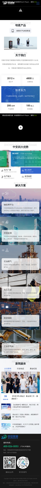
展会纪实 (33, 369)
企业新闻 (7, 369)
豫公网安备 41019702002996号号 (24, 485)
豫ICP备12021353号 (23, 480)
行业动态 (20, 369)
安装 (35, 115)
